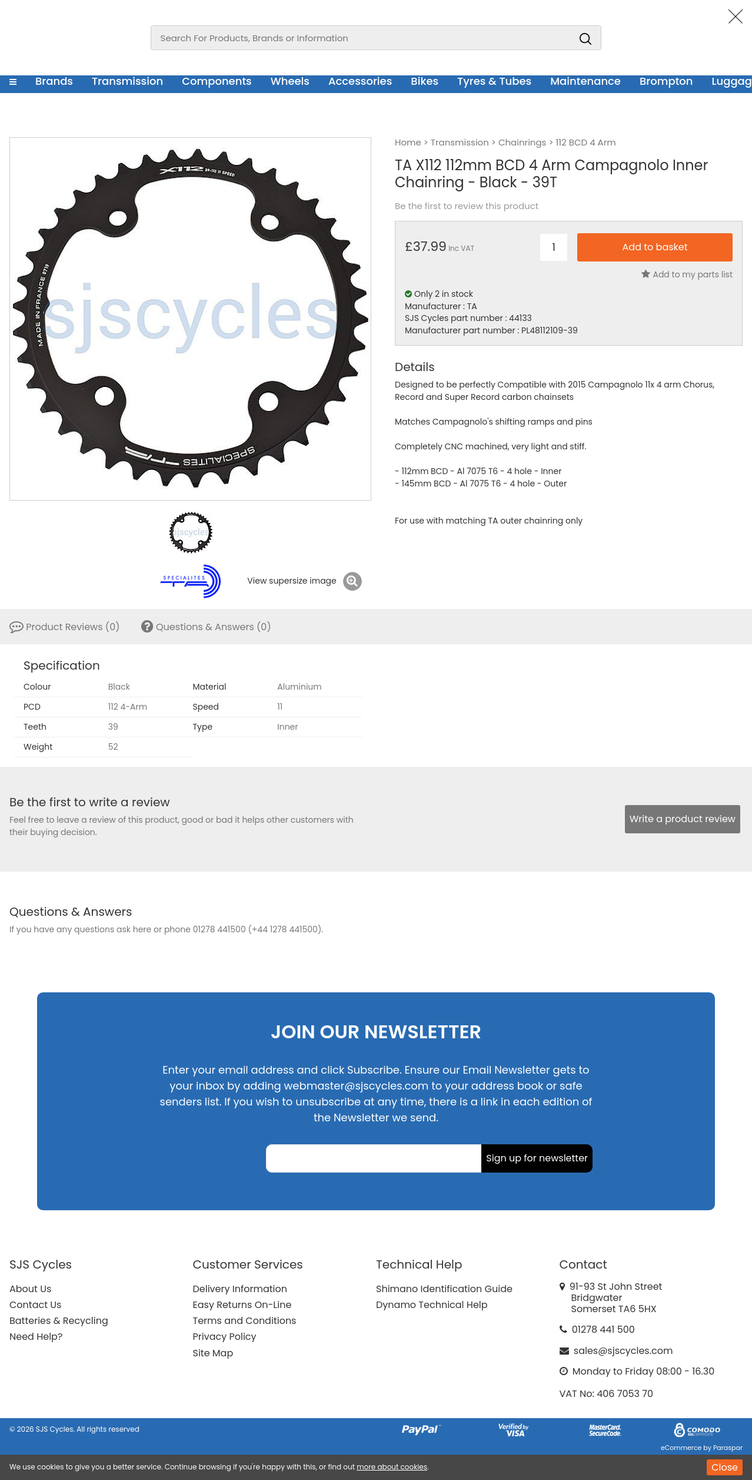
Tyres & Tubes (494, 81)
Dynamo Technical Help (432, 1305)
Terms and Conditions (245, 1320)
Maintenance (585, 81)
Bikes (424, 81)
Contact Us (35, 1305)
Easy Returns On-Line (242, 1305)
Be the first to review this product (466, 206)
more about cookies (392, 1467)
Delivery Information (240, 1289)
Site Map (213, 1353)
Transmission (127, 81)
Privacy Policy (225, 1336)
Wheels (290, 81)
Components (217, 81)
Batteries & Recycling (58, 1320)
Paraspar (728, 1447)
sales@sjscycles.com (623, 1351)
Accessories (360, 81)
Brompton (666, 81)
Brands (54, 81)
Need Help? (35, 1336)
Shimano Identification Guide (444, 1289)
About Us (30, 1289)
